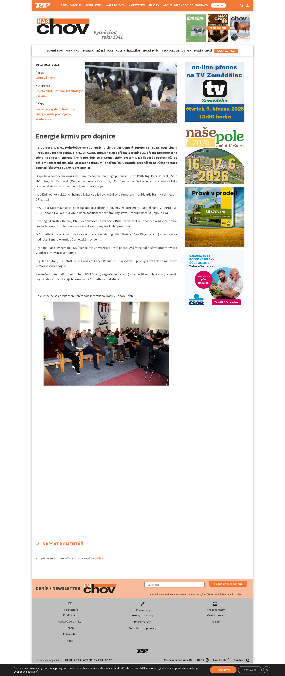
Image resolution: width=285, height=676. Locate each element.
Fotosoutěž (70, 634)
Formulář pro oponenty (142, 628)
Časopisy (77, 5)
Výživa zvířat (132, 50)
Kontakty (201, 5)
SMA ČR (98, 660)
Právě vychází (203, 50)
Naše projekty (116, 5)
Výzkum (41, 96)
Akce (70, 641)
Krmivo (59, 91)
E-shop (70, 628)
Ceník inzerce (215, 615)
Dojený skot (55, 50)
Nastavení (250, 670)
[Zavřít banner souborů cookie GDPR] (266, 669)
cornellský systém (48, 109)
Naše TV (155, 5)
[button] (228, 584)
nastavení (32, 671)
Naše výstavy (138, 5)
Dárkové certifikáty (69, 621)
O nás (64, 5)
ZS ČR (77, 660)
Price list (215, 621)
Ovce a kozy (114, 50)
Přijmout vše (223, 670)
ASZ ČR (87, 660)
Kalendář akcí (226, 51)
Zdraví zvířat (151, 50)
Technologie (171, 50)
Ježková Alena (45, 78)
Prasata (88, 50)
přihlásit (101, 558)
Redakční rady (142, 622)
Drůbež (100, 50)
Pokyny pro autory (142, 615)
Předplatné (95, 5)
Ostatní (186, 50)
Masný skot (73, 50)
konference (43, 119)
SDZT (108, 660)
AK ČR (68, 660)
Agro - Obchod (183, 5)
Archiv (167, 5)
